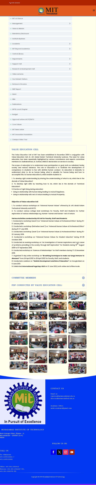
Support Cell (17, 64)
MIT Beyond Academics (21, 49)
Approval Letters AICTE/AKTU (23, 119)
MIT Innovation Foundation (22, 134)
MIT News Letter (18, 129)
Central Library (17, 54)
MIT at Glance (17, 18)
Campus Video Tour (19, 140)
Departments (17, 59)
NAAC (14, 94)
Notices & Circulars (19, 84)
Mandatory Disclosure (20, 34)
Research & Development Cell (23, 69)
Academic (16, 44)
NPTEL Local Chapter (20, 109)
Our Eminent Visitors (19, 79)
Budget (15, 114)
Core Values (17, 124)
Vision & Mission (18, 29)
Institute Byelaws (18, 39)
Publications (16, 104)
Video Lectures (17, 74)
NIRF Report (16, 89)
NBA (13, 99)
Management (17, 23)
